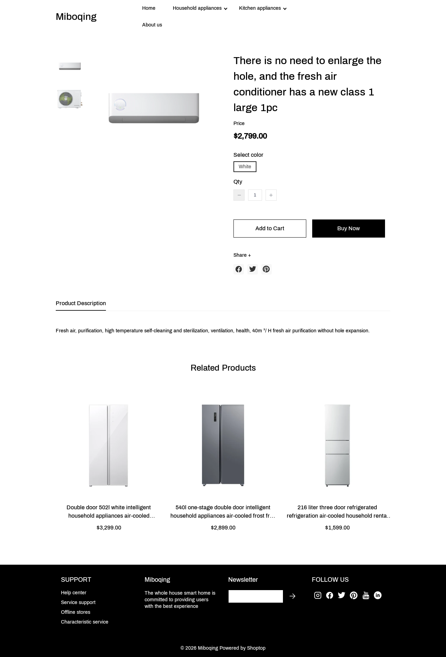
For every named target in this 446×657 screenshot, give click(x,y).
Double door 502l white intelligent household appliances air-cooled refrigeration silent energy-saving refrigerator (109, 512)
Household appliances (197, 8)
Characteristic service (84, 622)
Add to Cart (269, 228)
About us (152, 25)
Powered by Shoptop (243, 648)
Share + (242, 255)
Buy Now (348, 228)
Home (148, 8)
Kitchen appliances (260, 8)
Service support (78, 602)
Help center (73, 592)
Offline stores (75, 612)
